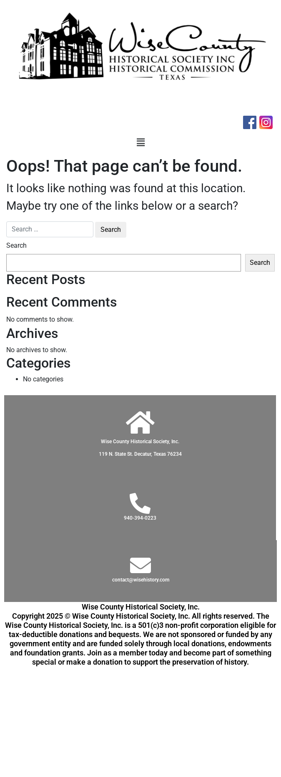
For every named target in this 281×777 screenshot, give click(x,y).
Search (16, 245)
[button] (140, 142)
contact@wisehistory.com (140, 580)
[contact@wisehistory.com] (140, 565)
